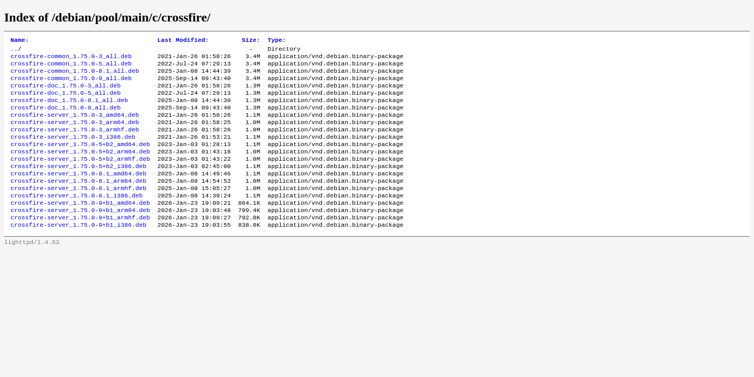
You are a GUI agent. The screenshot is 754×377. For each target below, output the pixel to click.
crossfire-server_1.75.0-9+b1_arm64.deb (80, 235)
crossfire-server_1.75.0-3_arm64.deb (74, 134)
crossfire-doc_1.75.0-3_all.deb (65, 92)
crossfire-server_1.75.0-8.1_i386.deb (76, 218)
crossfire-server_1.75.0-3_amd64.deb (74, 126)
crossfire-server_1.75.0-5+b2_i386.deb (78, 185)
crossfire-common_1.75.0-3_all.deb (70, 59)
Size (251, 41)
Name (19, 41)
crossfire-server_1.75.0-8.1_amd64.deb (78, 193)
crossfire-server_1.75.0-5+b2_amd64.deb (80, 160)
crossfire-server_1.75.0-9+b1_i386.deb (78, 252)
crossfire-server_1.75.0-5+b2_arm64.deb (80, 168)
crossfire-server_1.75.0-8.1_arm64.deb (78, 201)
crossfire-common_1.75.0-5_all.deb (70, 67)
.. (14, 51)
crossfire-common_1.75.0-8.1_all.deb (74, 76)
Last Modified (182, 41)
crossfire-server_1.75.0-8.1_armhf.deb (78, 210)
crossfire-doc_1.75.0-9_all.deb (65, 118)
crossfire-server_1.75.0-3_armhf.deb (74, 143)
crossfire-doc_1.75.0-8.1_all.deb (69, 109)
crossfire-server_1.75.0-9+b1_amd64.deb (80, 227)
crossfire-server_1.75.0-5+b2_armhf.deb (80, 176)
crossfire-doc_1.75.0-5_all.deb (65, 101)
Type (277, 41)
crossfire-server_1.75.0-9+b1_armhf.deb (80, 243)
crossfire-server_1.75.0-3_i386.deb (72, 151)
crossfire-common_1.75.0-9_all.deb (70, 84)
